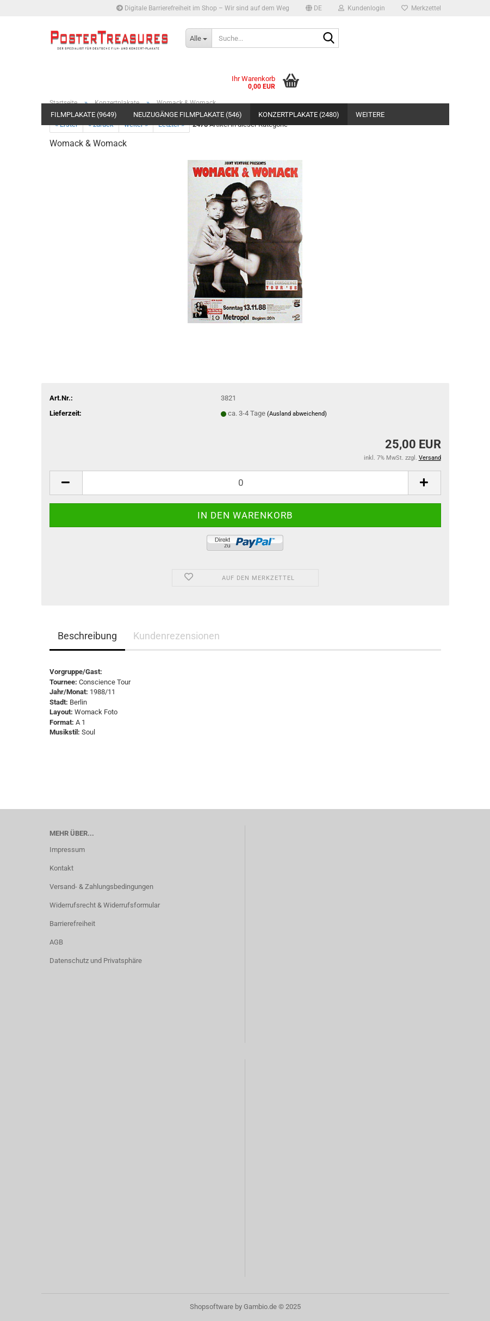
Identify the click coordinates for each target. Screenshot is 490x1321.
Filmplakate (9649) (84, 114)
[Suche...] (198, 38)
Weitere (370, 114)
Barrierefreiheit (72, 923)
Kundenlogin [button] (361, 8)
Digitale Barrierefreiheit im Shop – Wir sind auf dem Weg (202, 8)
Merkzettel (421, 8)
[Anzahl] (245, 483)
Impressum (67, 849)
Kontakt (61, 868)
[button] (313, 8)
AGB (56, 942)
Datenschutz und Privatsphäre (95, 960)
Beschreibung (87, 635)
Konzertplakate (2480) (298, 114)
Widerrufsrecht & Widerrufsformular (104, 905)
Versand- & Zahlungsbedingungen (101, 886)
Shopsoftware (211, 1307)
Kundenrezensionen (176, 635)
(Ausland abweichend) (297, 413)
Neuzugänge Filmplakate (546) (187, 114)
